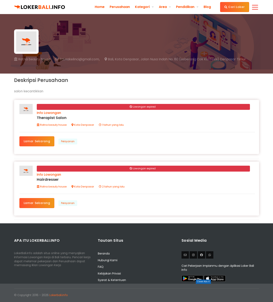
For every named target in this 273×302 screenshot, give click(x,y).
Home (100, 7)
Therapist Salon (52, 117)
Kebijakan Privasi (109, 273)
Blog (207, 7)
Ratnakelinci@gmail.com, (77, 59)
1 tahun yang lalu (111, 125)
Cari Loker (234, 7)
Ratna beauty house (32, 59)
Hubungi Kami (107, 260)
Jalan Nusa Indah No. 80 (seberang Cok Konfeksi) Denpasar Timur (193, 59)
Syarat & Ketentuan (112, 280)
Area (163, 6)
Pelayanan (68, 141)
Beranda (104, 253)
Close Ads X (203, 281)
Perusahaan (120, 7)
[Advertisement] (136, 293)
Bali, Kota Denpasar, (122, 59)
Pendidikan (185, 6)
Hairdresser (48, 179)
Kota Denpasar (82, 125)
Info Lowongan (49, 112)
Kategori (142, 6)
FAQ (101, 267)
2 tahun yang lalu (112, 186)
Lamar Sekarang (37, 141)
